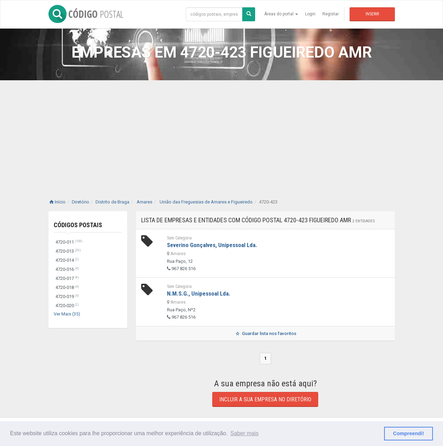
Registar (330, 14)
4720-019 (67, 296)
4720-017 (67, 278)
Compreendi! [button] (408, 433)
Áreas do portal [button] (281, 14)
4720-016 (67, 269)
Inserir (372, 14)
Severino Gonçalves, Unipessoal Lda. (212, 244)
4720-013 (68, 251)
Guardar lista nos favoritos (265, 333)
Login (310, 14)
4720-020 (67, 305)
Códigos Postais (78, 225)
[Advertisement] (222, 132)
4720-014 (67, 260)
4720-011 (69, 242)
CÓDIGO (85, 14)
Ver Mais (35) (67, 314)
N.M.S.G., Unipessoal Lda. (198, 293)
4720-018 (67, 287)
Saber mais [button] (244, 433)
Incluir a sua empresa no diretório (265, 399)
